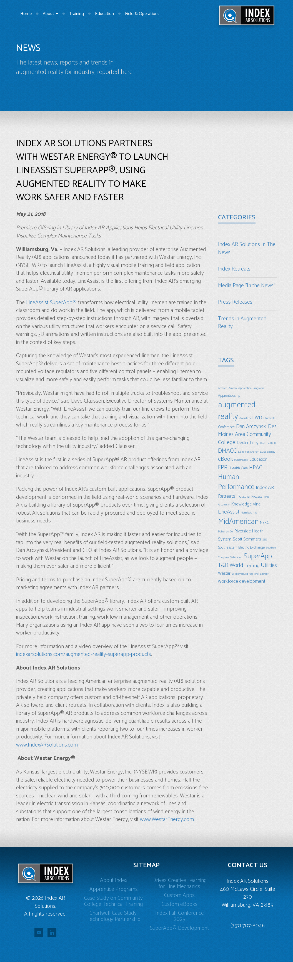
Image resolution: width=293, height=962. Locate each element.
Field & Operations (142, 14)
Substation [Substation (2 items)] (236, 557)
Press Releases (235, 302)
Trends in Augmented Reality (242, 322)
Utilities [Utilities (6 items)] (269, 565)
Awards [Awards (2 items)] (243, 418)
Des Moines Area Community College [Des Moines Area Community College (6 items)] (247, 434)
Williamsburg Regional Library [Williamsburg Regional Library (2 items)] (250, 573)
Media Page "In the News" (246, 285)
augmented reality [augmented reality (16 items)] (237, 410)
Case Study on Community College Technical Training (113, 901)
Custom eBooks (179, 904)
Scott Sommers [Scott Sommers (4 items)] (247, 539)
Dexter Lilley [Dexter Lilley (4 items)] (248, 443)
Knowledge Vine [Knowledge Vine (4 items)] (246, 504)
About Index (113, 880)
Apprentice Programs (113, 889)
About (50, 14)
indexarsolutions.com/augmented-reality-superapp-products (83, 654)
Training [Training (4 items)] (252, 565)
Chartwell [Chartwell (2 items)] (269, 418)
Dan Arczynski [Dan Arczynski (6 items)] (251, 426)
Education (104, 14)
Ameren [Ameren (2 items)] (222, 388)
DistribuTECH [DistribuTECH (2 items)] (268, 443)
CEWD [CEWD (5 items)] (255, 417)
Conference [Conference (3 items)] (226, 427)
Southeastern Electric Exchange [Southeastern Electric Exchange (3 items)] (241, 547)
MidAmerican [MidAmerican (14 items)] (238, 521)
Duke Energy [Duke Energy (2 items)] (267, 451)
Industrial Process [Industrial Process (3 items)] (249, 497)
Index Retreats (234, 269)
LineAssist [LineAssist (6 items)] (228, 512)
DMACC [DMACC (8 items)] (227, 451)
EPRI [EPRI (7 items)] (223, 467)
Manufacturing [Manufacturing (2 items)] (249, 512)
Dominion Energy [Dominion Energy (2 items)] (248, 451)
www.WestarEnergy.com (167, 819)
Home (26, 14)
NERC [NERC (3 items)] (264, 523)
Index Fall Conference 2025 (179, 916)
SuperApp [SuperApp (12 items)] (258, 556)
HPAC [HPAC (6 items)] (255, 467)
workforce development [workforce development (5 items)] (242, 581)
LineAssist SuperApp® (51, 302)
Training (76, 14)
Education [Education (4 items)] (258, 459)
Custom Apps (179, 895)
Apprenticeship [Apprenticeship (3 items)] (229, 396)
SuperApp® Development (179, 928)
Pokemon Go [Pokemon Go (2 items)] (225, 531)
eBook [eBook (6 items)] (225, 459)
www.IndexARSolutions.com (47, 745)
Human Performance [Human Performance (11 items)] (236, 482)
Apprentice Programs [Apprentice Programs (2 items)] (251, 388)
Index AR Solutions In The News (247, 248)
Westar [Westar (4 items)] (224, 573)
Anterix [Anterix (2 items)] (233, 388)
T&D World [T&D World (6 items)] (230, 565)
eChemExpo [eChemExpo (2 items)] (241, 459)
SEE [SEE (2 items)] (264, 539)
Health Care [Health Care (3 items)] (239, 468)
